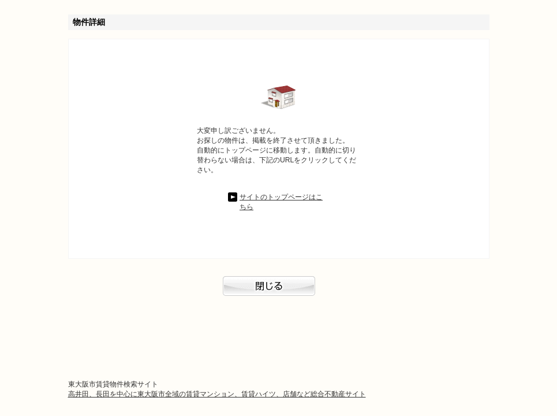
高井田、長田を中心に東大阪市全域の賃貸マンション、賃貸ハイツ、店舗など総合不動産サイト (217, 394)
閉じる (279, 291)
